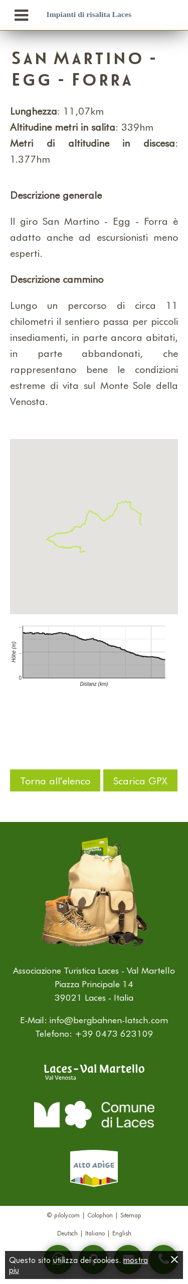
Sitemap (130, 1215)
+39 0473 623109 (114, 1033)
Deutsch (67, 1233)
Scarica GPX (140, 780)
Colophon (100, 1215)
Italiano (95, 1233)
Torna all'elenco (55, 780)
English (121, 1233)
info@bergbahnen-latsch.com (109, 1020)
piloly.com (67, 1215)
